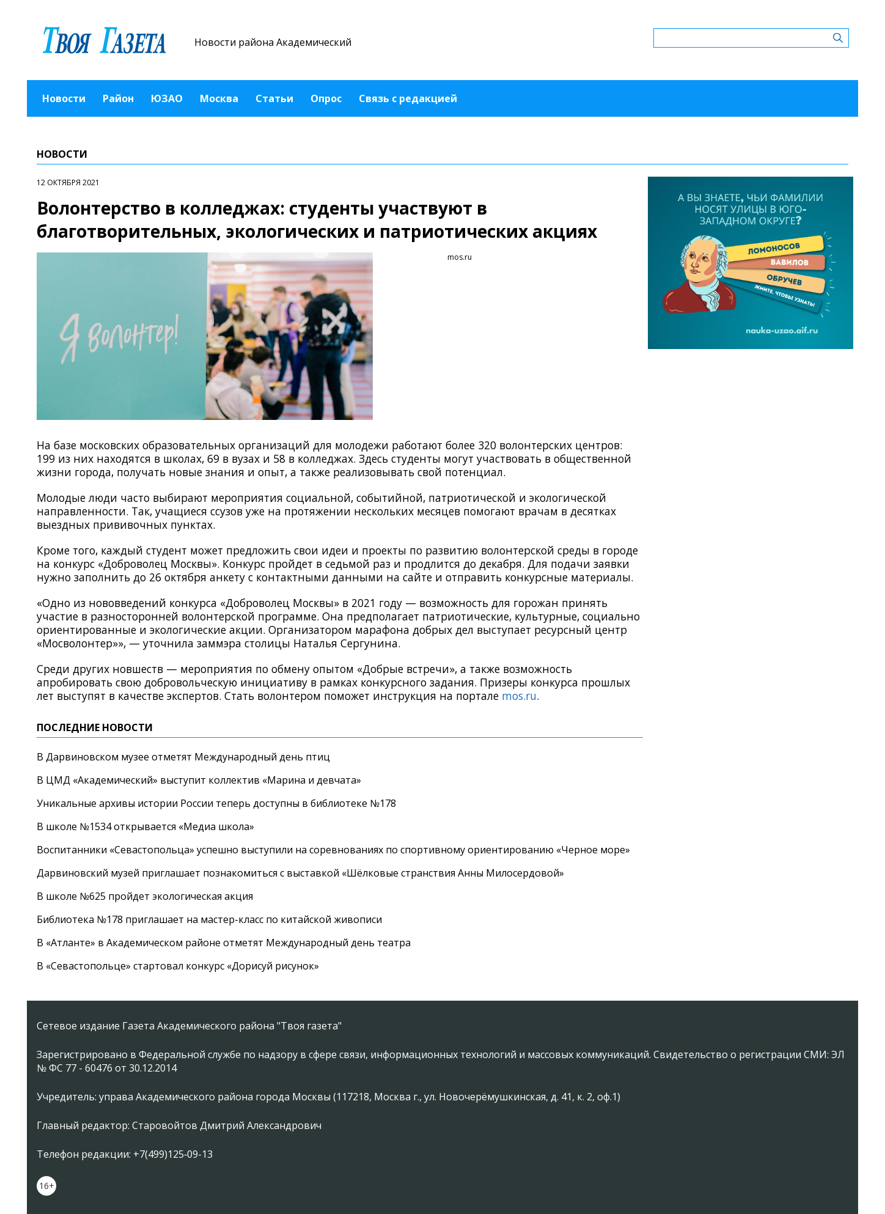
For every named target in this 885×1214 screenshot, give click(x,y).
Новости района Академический (272, 42)
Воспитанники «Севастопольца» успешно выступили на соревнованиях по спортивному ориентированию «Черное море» (333, 849)
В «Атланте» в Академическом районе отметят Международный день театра (224, 942)
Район (118, 98)
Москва (219, 98)
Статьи (274, 98)
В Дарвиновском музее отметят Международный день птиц (183, 756)
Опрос (326, 98)
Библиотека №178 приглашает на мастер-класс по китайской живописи (209, 919)
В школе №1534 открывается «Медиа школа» (145, 826)
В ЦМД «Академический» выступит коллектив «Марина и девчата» (199, 780)
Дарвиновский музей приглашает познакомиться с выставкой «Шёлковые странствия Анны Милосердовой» (300, 873)
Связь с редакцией (408, 98)
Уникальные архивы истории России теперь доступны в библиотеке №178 (216, 803)
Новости (64, 98)
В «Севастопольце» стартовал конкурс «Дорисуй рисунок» (178, 966)
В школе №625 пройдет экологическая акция (145, 896)
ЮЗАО (167, 98)
